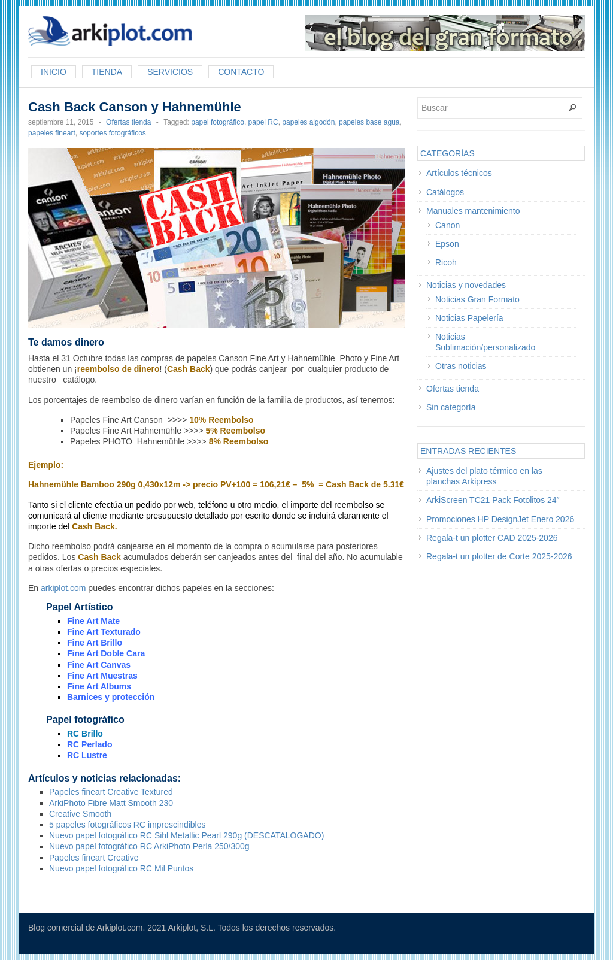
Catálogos (445, 192)
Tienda (107, 72)
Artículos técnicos (459, 173)
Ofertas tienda (128, 122)
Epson (447, 244)
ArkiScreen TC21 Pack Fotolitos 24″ (493, 500)
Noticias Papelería (469, 318)
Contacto (241, 72)
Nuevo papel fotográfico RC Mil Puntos (121, 868)
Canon (447, 225)
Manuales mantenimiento (473, 211)
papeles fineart (51, 133)
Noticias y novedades (466, 285)
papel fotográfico (217, 122)
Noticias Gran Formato (477, 299)
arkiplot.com (63, 588)
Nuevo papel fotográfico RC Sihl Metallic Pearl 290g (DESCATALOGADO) (186, 835)
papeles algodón (308, 122)
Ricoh (446, 262)
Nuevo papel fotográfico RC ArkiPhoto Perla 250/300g (149, 846)
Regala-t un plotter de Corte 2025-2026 (499, 556)
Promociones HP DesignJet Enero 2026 (500, 519)
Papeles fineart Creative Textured (111, 792)
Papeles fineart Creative (93, 857)
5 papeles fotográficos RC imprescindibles (127, 824)
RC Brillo (85, 733)
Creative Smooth (80, 814)
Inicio (53, 72)
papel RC (263, 122)
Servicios (170, 72)
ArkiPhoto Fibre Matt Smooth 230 (111, 803)
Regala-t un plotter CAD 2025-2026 (491, 538)
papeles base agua (369, 122)
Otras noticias (461, 366)
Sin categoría (451, 407)
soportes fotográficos (112, 133)
